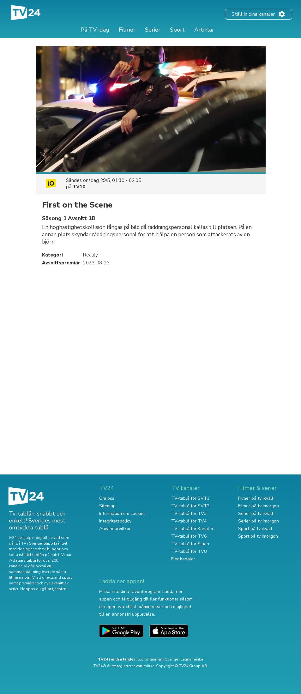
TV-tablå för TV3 (189, 513)
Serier (152, 29)
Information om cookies (122, 513)
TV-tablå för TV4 (189, 521)
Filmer (127, 29)
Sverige (171, 659)
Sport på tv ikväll (255, 529)
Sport (177, 29)
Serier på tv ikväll (255, 513)
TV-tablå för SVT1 (190, 498)
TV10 (79, 187)
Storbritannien (149, 659)
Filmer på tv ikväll (255, 498)
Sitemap (107, 506)
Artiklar (204, 29)
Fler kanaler (183, 559)
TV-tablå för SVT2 (190, 506)
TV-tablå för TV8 (189, 551)
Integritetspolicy (115, 521)
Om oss (106, 498)
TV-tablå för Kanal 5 (192, 529)
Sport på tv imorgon (258, 536)
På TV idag (95, 29)
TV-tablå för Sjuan (190, 544)
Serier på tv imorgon (258, 521)
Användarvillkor (115, 529)
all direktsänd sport (54, 577)
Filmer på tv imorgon (258, 506)
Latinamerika (192, 659)
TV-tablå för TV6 (189, 536)
